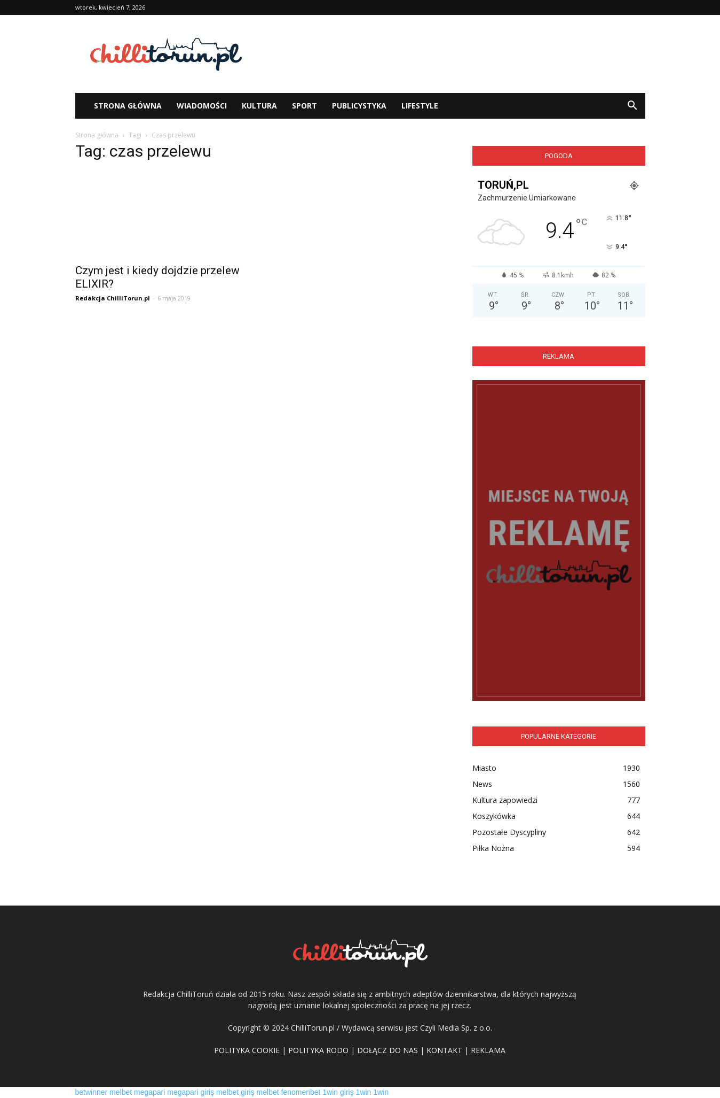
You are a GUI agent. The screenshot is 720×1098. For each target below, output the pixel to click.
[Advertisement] (451, 54)
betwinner (91, 1092)
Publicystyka (359, 105)
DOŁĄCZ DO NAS (387, 1050)
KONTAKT (444, 1050)
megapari (149, 1092)
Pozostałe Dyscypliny (509, 832)
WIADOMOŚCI (202, 105)
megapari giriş (190, 1092)
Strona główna (96, 135)
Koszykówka (494, 816)
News (482, 784)
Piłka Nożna (493, 848)
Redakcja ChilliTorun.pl (112, 298)
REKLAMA (488, 1050)
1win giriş (337, 1092)
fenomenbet (301, 1092)
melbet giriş (235, 1092)
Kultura (259, 105)
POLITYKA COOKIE (247, 1050)
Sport (304, 105)
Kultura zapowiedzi (504, 800)
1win (363, 1092)
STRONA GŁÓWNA (128, 105)
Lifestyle (419, 105)
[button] (632, 106)
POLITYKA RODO (318, 1050)
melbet (120, 1092)
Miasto (484, 768)
